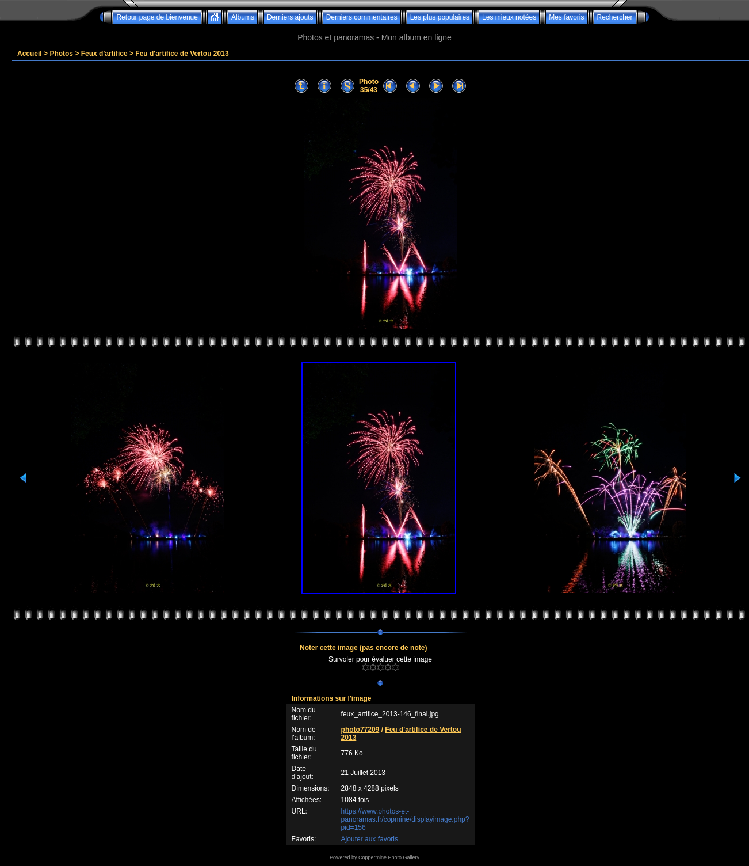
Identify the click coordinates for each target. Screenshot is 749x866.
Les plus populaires (439, 17)
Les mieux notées (509, 17)
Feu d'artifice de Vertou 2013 (181, 54)
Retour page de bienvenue (156, 17)
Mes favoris (566, 17)
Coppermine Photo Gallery (388, 857)
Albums (242, 17)
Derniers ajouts (290, 17)
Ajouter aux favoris (369, 839)
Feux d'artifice (104, 54)
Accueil (29, 54)
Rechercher (615, 17)
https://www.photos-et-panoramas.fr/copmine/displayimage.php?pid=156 (405, 819)
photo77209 (360, 730)
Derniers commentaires (362, 17)
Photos (61, 54)
